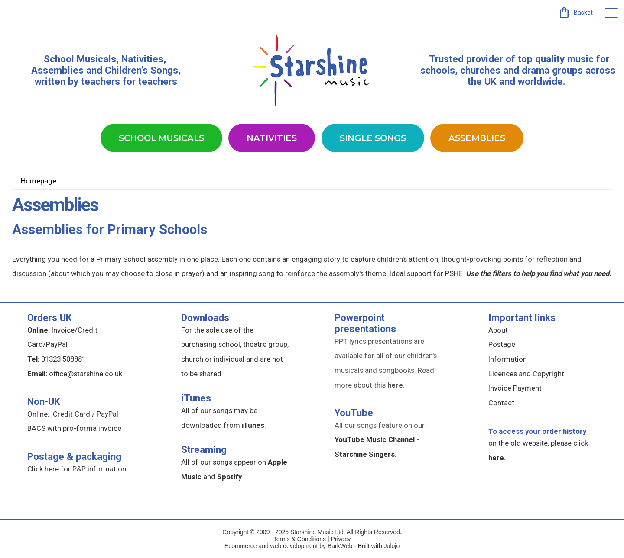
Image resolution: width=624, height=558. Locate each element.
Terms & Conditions (299, 539)
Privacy (341, 539)
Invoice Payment (515, 388)
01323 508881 (63, 359)
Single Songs (373, 138)
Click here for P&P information (76, 469)
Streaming (204, 449)
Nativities (272, 138)
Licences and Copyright (526, 373)
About (498, 330)
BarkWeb (341, 545)
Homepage (38, 180)
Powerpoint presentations (365, 323)
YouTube (354, 412)
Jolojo (392, 545)
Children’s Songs (141, 70)
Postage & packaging (74, 456)
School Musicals (80, 58)
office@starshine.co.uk (85, 373)
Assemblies (476, 138)
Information (507, 359)
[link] (575, 12)
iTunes (196, 398)
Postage (501, 344)
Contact (501, 402)
